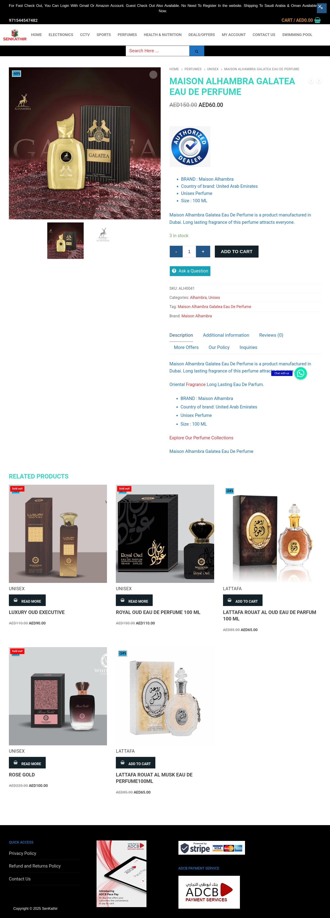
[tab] (181, 335)
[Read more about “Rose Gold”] (27, 762)
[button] (300, 373)
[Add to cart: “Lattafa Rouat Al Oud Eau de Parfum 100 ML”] (243, 600)
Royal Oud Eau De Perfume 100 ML (158, 612)
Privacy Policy (22, 853)
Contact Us (20, 879)
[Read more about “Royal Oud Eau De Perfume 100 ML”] (134, 600)
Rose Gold (22, 775)
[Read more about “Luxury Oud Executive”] (27, 600)
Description (181, 335)
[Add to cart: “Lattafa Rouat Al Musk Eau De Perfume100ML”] (135, 762)
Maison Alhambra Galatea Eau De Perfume (214, 306)
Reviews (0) (271, 335)
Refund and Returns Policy (35, 866)
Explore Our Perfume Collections (201, 437)
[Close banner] (322, 8)
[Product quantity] (189, 251)
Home (174, 69)
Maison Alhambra (197, 316)
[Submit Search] (196, 51)
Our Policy (219, 347)
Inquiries (248, 347)
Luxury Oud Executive (37, 612)
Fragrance (196, 384)
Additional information (226, 335)
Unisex (213, 69)
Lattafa (232, 588)
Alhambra (198, 297)
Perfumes (193, 69)
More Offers (186, 347)
